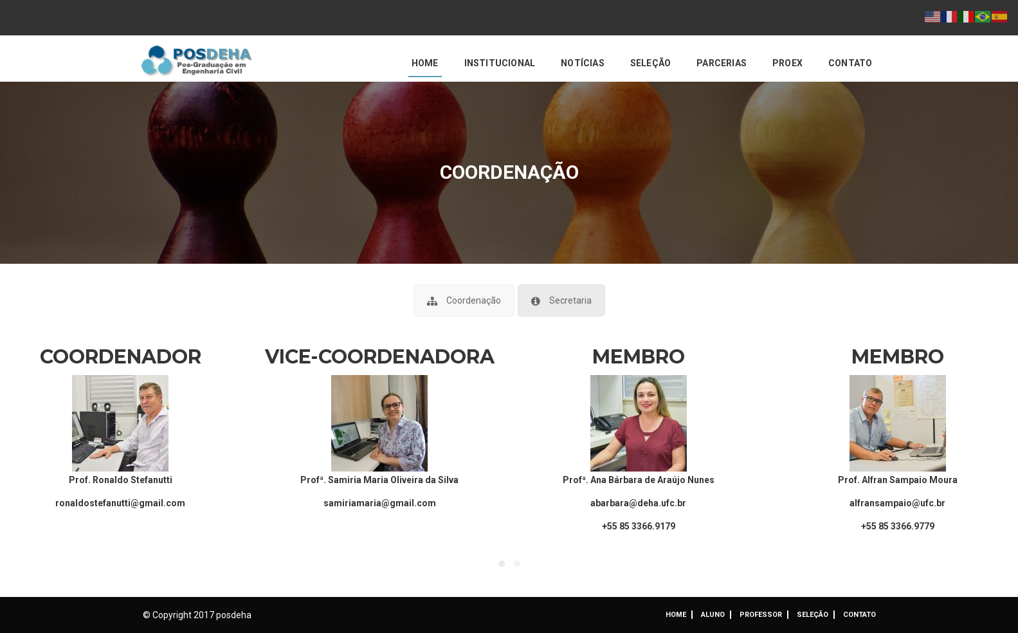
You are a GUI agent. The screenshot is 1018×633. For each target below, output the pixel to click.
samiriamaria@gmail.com (379, 503)
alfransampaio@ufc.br (897, 503)
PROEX (787, 63)
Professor (761, 614)
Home (425, 63)
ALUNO (713, 614)
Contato (850, 63)
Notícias (582, 63)
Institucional (500, 63)
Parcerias (721, 63)
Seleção (650, 63)
